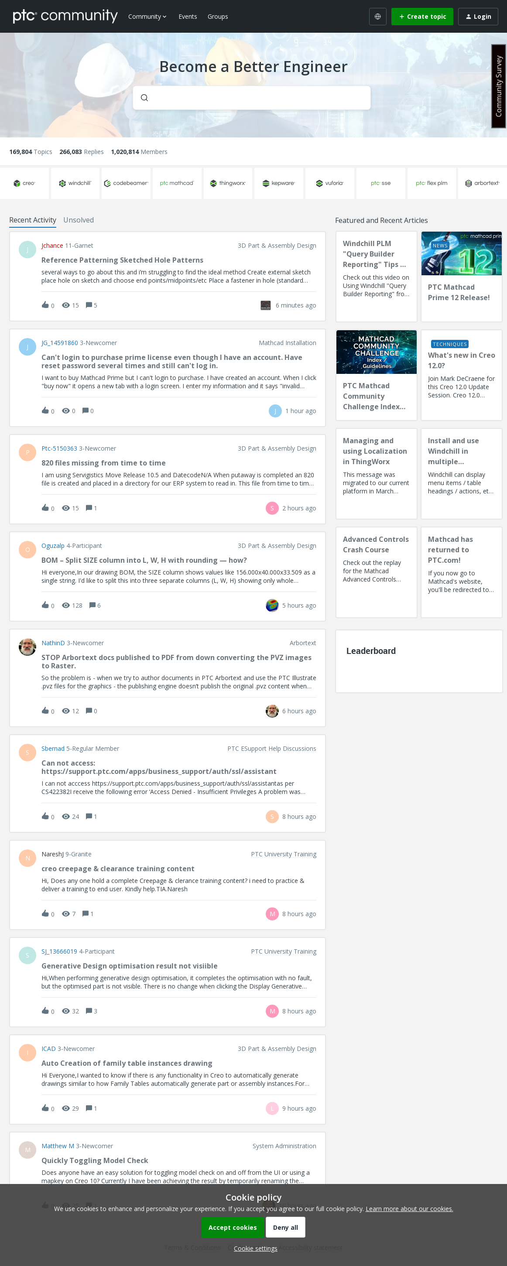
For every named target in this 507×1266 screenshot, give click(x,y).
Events (187, 16)
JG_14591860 (59, 343)
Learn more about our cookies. (409, 1208)
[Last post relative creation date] (296, 305)
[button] (253, 1248)
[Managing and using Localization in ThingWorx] (377, 474)
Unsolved (78, 220)
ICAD (48, 1049)
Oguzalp (53, 546)
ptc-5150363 (59, 448)
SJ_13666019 (59, 951)
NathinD (53, 643)
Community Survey (499, 86)
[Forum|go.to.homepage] (65, 16)
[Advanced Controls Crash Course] (377, 572)
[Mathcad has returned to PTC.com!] (462, 572)
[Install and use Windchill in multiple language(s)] (462, 474)
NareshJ (52, 854)
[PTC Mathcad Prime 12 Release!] (462, 276)
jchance (52, 246)
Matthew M (57, 1146)
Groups (218, 16)
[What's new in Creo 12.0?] (462, 375)
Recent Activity (32, 220)
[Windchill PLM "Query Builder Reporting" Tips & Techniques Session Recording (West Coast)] (377, 276)
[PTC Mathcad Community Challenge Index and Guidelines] (377, 375)
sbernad (53, 749)
